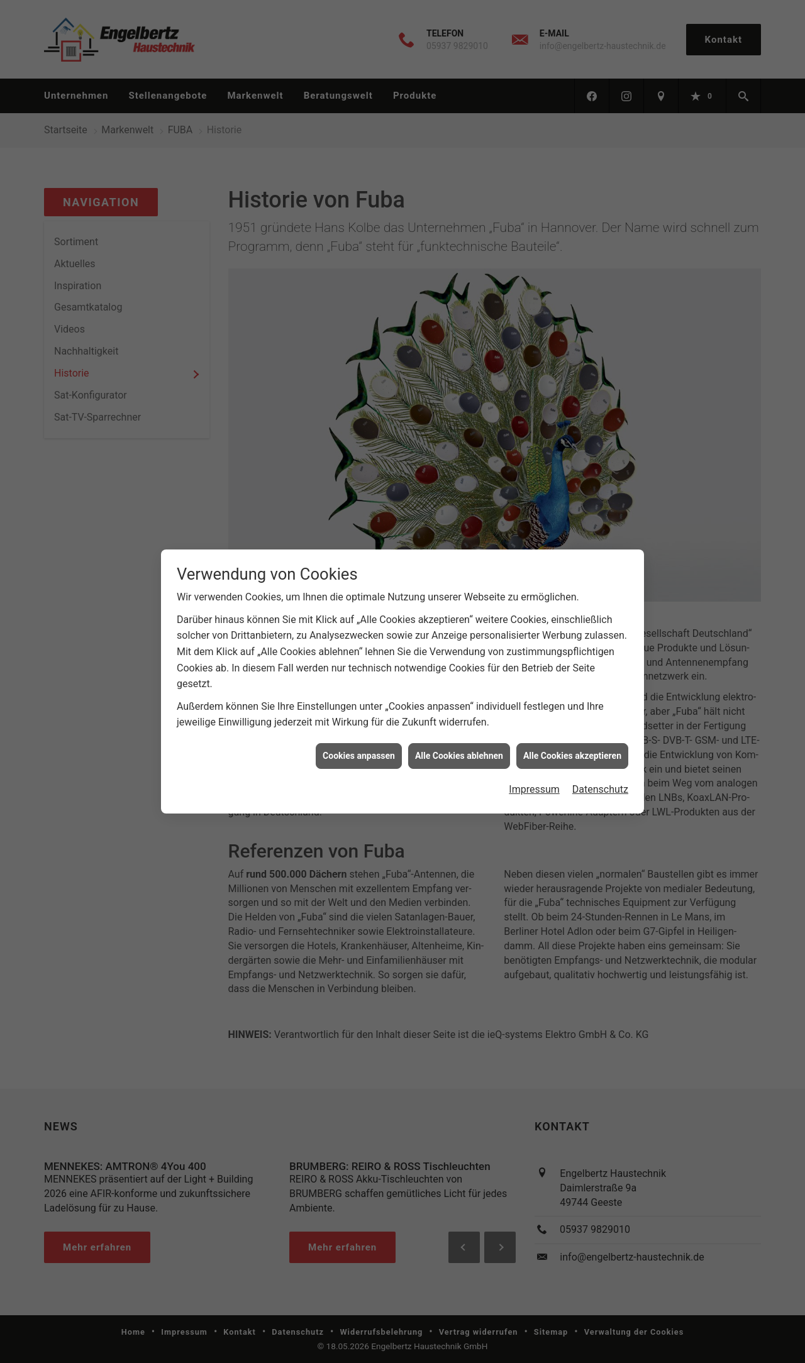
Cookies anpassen (359, 744)
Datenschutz (600, 777)
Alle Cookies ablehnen (459, 744)
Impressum (534, 777)
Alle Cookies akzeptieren (572, 744)
